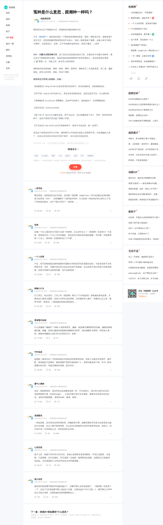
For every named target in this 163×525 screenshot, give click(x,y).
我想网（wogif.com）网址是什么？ (144, 50)
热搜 (8, 25)
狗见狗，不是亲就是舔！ (138, 160)
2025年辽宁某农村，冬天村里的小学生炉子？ (144, 149)
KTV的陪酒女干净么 (137, 29)
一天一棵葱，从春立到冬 (141, 56)
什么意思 (45, 156)
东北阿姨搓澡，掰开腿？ (141, 34)
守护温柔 (38, 352)
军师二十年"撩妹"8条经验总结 (140, 262)
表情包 (9, 56)
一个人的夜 (39, 257)
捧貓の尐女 (39, 288)
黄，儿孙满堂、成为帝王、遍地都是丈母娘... (144, 144)
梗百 (8, 50)
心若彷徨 (38, 447)
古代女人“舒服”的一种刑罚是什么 (143, 67)
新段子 (68, 156)
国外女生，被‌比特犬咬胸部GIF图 (142, 178)
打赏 (75, 167)
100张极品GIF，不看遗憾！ (141, 12)
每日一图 (10, 44)
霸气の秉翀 (39, 384)
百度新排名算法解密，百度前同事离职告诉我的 (144, 268)
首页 (8, 13)
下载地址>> (142, 296)
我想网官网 (45, 19)
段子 (8, 31)
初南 (36, 225)
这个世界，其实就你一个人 (140, 39)
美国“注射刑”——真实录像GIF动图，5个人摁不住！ (144, 183)
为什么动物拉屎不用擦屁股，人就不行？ (144, 121)
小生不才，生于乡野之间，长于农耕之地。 (144, 278)
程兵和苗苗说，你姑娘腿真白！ (142, 61)
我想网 (42, 37)
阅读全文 (72, 149)
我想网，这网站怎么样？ (138, 115)
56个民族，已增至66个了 (138, 234)
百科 (8, 68)
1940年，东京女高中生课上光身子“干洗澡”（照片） (144, 155)
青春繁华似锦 (40, 320)
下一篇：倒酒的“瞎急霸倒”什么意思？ (50, 512)
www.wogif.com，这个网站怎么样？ (143, 273)
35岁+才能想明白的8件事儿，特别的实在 (144, 239)
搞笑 (8, 19)
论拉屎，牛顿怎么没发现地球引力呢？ (144, 217)
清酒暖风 (38, 416)
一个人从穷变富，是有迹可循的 (142, 23)
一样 (60, 156)
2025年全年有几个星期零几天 (140, 110)
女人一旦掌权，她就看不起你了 (141, 257)
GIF (7, 37)
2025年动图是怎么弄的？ (138, 99)
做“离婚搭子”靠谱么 (137, 45)
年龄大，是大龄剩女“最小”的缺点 (142, 138)
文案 (8, 62)
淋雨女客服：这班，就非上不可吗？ (143, 189)
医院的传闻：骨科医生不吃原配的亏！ (144, 200)
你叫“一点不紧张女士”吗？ (139, 228)
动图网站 (90, 156)
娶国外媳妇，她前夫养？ (141, 18)
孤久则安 (38, 479)
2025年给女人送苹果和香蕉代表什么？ (144, 104)
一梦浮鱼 (38, 188)
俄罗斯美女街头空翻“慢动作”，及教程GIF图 (144, 194)
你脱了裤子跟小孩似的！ (138, 223)
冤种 (36, 156)
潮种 (53, 156)
